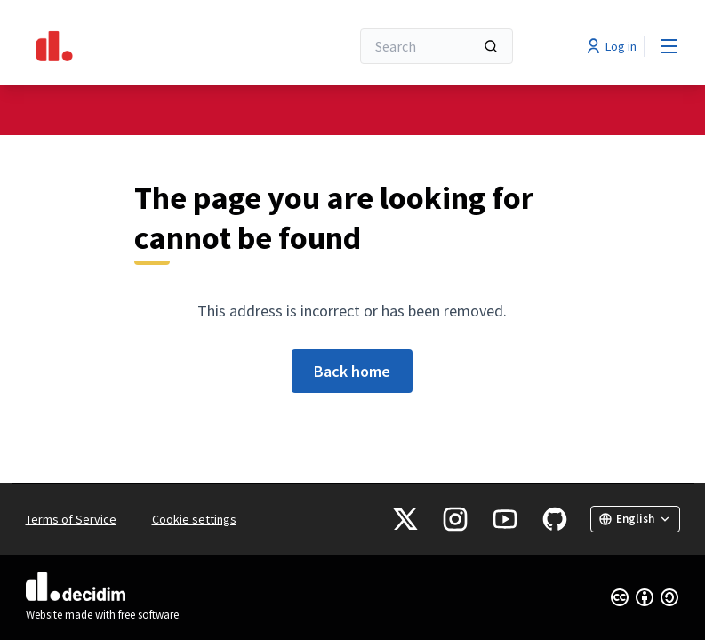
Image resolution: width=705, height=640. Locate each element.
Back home (352, 371)
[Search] (436, 46)
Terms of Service (71, 519)
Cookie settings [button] (194, 519)
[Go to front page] (144, 46)
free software (148, 614)
